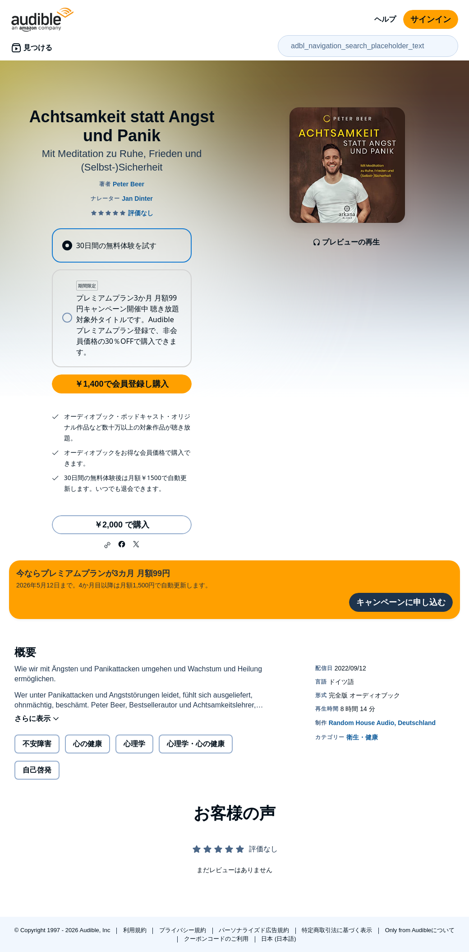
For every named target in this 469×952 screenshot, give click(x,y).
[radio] (121, 245)
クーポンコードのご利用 (217, 938)
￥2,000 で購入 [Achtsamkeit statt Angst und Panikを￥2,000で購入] (121, 524)
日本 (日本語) (278, 938)
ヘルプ (385, 19)
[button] (107, 545)
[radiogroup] (121, 297)
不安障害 (37, 744)
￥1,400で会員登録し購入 (121, 383)
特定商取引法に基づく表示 (338, 930)
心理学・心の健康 (196, 744)
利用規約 (135, 930)
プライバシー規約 (183, 930)
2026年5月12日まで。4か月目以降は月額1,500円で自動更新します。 (114, 578)
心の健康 (87, 744)
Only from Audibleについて (420, 930)
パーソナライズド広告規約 (255, 930)
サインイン (430, 19)
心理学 (134, 744)
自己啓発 (37, 770)
